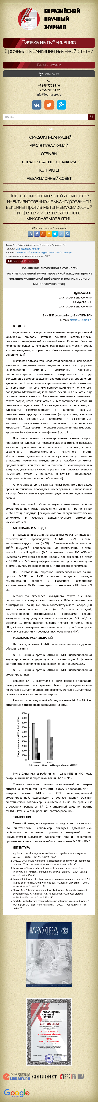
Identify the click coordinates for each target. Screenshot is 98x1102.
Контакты (49, 170)
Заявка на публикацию (49, 42)
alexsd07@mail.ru (81, 320)
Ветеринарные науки (27, 248)
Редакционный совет (49, 178)
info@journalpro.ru (49, 95)
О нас (49, 129)
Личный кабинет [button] (49, 74)
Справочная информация (49, 162)
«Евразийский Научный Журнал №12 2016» (43, 252)
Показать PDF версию (22, 261)
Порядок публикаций (49, 137)
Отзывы (49, 154)
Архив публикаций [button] (49, 145)
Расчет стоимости (49, 65)
